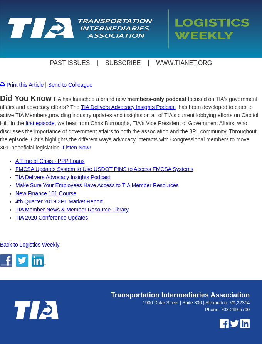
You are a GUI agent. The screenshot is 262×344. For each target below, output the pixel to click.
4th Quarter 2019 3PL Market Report (59, 201)
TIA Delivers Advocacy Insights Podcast (128, 107)
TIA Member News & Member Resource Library (72, 209)
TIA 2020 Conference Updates (51, 218)
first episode (39, 123)
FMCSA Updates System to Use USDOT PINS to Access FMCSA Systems (104, 169)
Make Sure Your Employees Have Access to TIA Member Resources (97, 185)
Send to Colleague (70, 85)
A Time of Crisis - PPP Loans (49, 161)
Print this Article (22, 85)
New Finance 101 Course (45, 193)
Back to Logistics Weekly (30, 245)
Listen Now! (77, 147)
